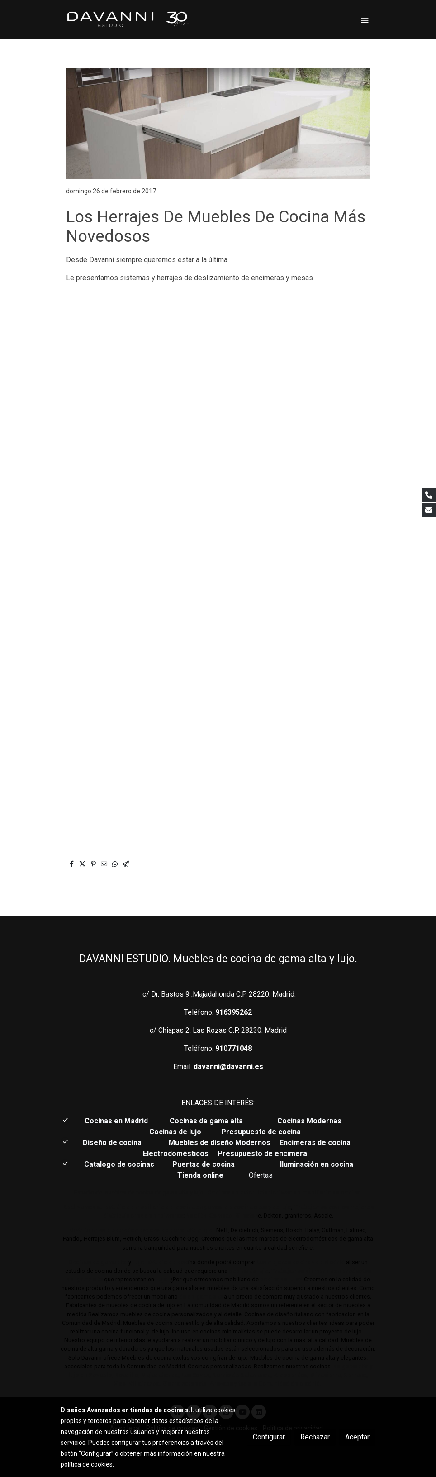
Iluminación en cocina (316, 1164)
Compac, (221, 1215)
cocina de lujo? (281, 1279)
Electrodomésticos (176, 1153)
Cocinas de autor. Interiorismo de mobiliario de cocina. (285, 1192)
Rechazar (315, 1437)
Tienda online (200, 1175)
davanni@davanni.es (228, 1066)
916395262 (233, 1012)
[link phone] (429, 495)
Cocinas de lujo (175, 1131)
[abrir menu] (364, 19)
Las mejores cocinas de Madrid (300, 1262)
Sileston (246, 1215)
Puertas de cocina (204, 1164)
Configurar (269, 1437)
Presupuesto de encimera (262, 1153)
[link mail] (429, 510)
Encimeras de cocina (317, 1142)
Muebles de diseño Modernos (219, 1142)
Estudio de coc (167, 1262)
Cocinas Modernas (310, 1121)
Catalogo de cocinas (120, 1164)
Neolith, (197, 1215)
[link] (127, 19)
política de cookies (87, 1464)
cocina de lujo (247, 1270)
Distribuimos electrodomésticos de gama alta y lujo (140, 1230)
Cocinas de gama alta (209, 1121)
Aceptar (357, 1437)
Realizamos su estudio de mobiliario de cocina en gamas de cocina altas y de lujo (177, 1207)
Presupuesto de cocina (261, 1131)
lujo (138, 1262)
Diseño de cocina (117, 1142)
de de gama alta (200, 1296)
